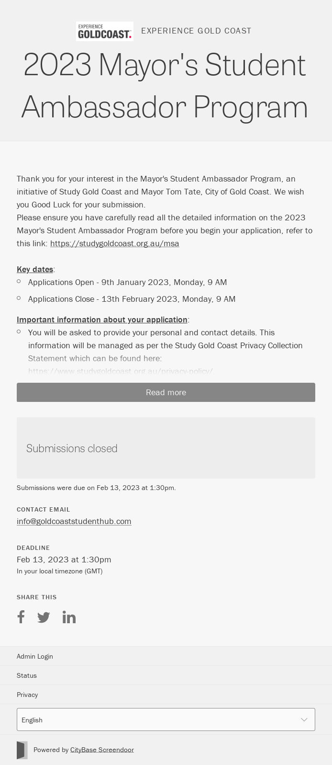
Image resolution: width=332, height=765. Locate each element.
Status (27, 675)
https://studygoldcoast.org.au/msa (114, 243)
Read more (166, 392)
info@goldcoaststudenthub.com (74, 520)
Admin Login (35, 656)
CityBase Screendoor (102, 749)
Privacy (27, 694)
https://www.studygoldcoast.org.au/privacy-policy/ (120, 371)
